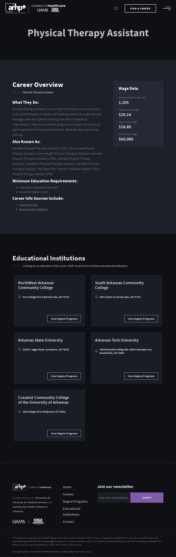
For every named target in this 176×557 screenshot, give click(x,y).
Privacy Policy (85, 551)
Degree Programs (75, 501)
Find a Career (140, 8)
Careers (68, 494)
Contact (68, 521)
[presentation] (123, 512)
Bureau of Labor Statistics (33, 209)
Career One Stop (28, 204)
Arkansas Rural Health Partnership (45, 551)
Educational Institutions (71, 511)
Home (67, 487)
